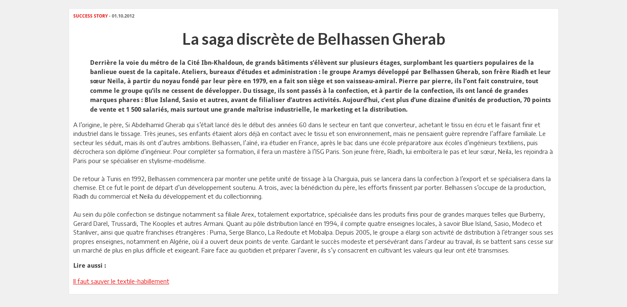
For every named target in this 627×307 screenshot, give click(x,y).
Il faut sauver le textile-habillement (121, 281)
